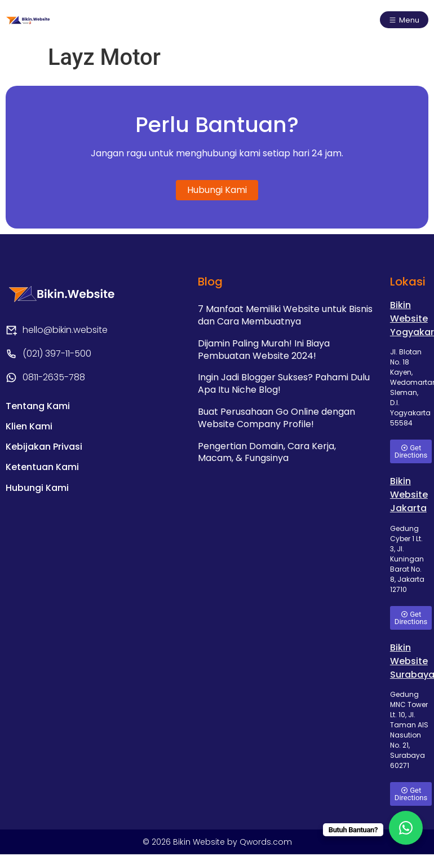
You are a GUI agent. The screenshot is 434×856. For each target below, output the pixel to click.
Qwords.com (266, 843)
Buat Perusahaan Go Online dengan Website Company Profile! (276, 418)
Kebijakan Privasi (44, 453)
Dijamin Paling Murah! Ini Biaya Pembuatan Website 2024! (264, 350)
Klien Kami (29, 430)
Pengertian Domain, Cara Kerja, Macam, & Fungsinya (267, 452)
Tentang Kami (38, 408)
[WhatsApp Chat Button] (406, 828)
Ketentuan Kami (42, 475)
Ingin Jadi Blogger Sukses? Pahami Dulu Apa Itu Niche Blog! (284, 384)
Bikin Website (200, 843)
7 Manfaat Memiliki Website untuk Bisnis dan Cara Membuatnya (285, 316)
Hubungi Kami (37, 498)
